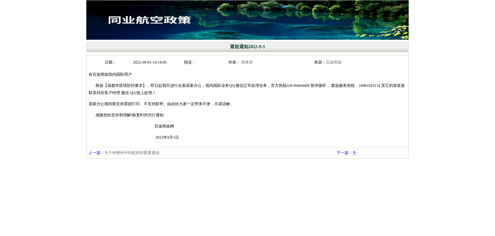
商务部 (247, 62)
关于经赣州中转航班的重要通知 (131, 152)
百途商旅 (334, 62)
